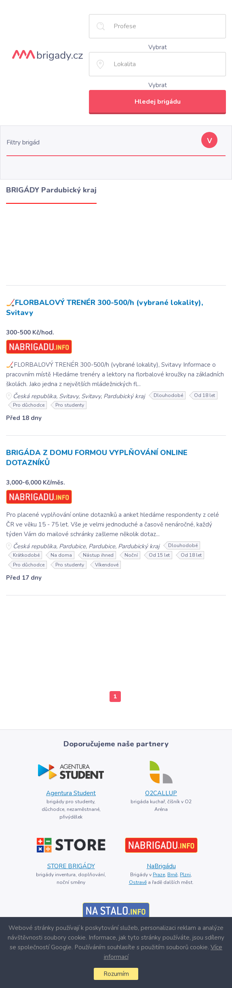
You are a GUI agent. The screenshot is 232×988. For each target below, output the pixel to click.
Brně (172, 874)
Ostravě (138, 882)
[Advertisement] (116, 242)
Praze (159, 874)
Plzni (185, 874)
